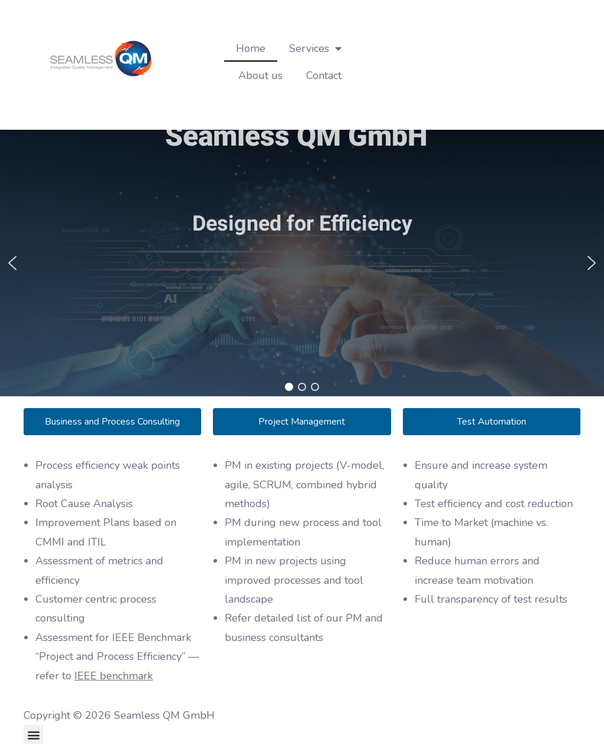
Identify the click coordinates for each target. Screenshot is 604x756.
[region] (302, 263)
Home (250, 48)
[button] (12, 263)
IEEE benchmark (113, 676)
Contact (324, 75)
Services (315, 48)
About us (260, 75)
